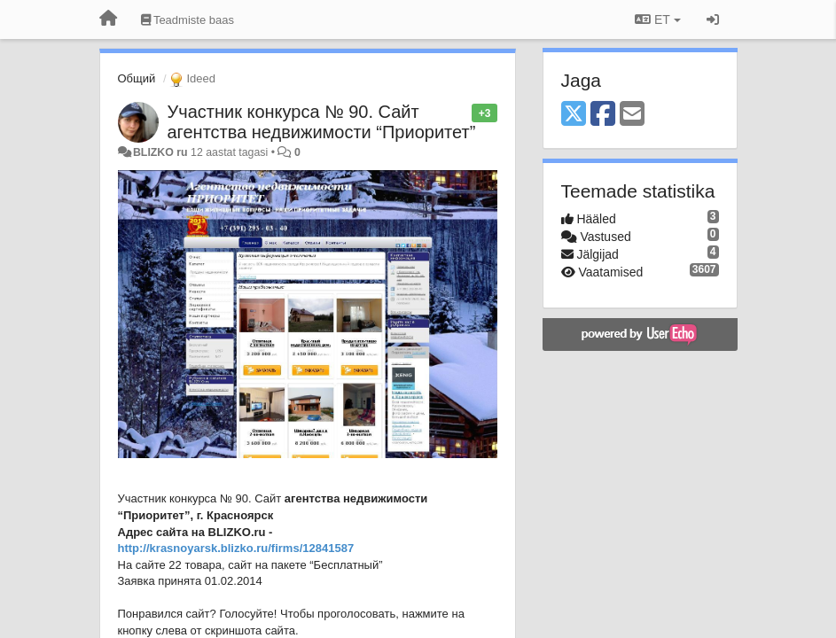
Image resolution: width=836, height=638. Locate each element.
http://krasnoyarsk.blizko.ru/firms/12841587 (236, 548)
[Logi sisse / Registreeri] (713, 19)
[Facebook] (602, 114)
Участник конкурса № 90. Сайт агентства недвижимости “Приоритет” (322, 122)
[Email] (632, 114)
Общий (137, 78)
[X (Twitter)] (573, 114)
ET (657, 19)
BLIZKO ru (162, 152)
